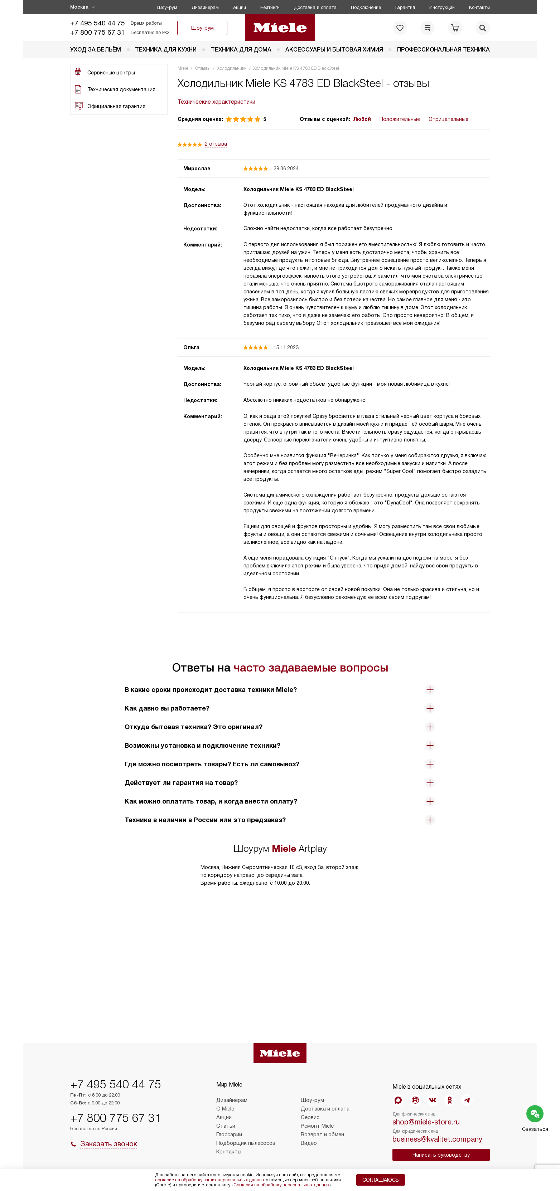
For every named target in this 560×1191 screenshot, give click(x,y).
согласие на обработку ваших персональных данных (210, 1179)
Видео (309, 1143)
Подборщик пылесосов (245, 1143)
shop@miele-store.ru (426, 1122)
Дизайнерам (205, 7)
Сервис (310, 1117)
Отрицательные (448, 119)
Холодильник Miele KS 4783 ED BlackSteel (298, 189)
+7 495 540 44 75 (97, 23)
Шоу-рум (167, 7)
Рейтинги (270, 7)
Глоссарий (229, 1134)
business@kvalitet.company (437, 1139)
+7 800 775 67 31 (97, 32)
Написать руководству (441, 1155)
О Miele (225, 1109)
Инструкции (442, 7)
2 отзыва (216, 144)
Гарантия (405, 7)
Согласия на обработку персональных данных (281, 1184)
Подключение (366, 7)
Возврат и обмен (322, 1134)
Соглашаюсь (380, 1180)
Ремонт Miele (317, 1126)
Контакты (479, 7)
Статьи (225, 1126)
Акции (239, 7)
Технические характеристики (216, 102)
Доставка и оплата (315, 7)
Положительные (400, 119)
